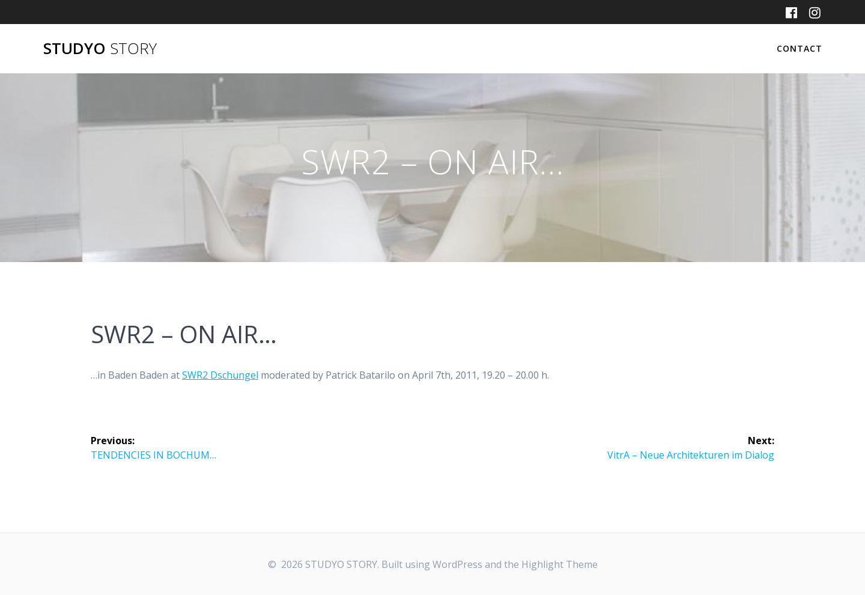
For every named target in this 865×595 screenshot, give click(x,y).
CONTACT (799, 48)
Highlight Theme (559, 564)
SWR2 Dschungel (220, 375)
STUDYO (100, 48)
